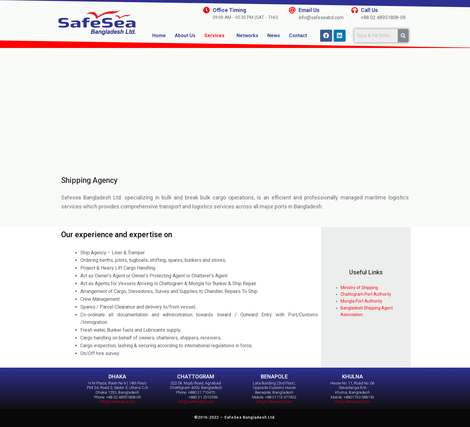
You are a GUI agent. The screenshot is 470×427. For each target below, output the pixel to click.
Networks (247, 35)
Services (214, 35)
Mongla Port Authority (361, 301)
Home (159, 35)
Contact (298, 35)
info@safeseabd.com (117, 401)
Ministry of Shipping (359, 287)
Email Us (309, 10)
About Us (185, 35)
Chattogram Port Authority (366, 294)
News (273, 35)
